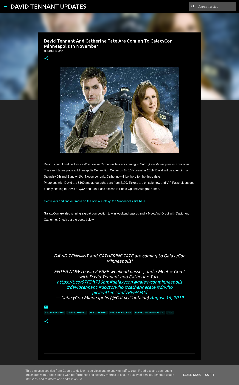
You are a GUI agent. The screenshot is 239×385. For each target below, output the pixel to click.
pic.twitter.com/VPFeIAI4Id (119, 292)
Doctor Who (98, 312)
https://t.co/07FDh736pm (83, 281)
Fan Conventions (120, 312)
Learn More (192, 375)
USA (170, 312)
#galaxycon (121, 281)
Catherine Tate (54, 312)
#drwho (164, 287)
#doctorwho (110, 287)
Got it (209, 375)
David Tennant (77, 312)
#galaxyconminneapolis (158, 281)
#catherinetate (140, 287)
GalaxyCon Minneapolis (149, 312)
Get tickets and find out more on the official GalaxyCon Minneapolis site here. (95, 201)
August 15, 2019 (167, 297)
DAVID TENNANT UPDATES (48, 6)
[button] (46, 58)
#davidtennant (82, 287)
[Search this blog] (216, 6)
